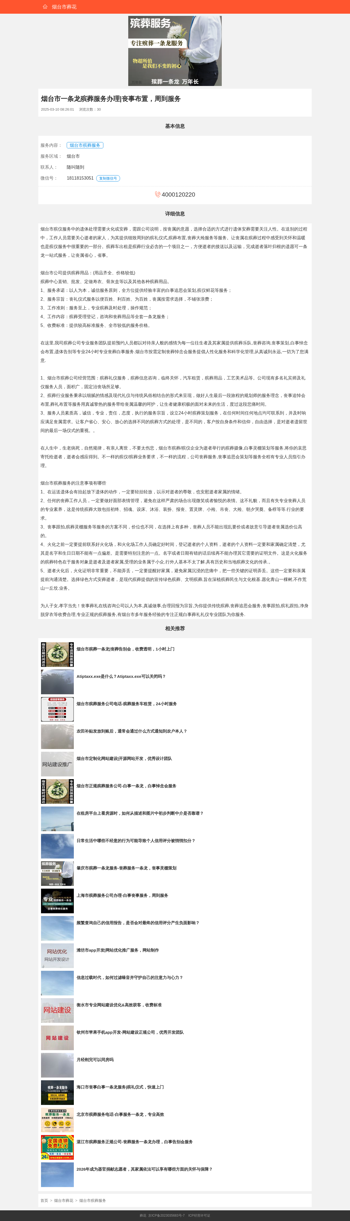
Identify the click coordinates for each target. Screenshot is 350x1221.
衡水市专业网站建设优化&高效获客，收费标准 (119, 1005)
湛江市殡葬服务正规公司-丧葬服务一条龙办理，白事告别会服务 (135, 1141)
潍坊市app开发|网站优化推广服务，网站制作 (118, 950)
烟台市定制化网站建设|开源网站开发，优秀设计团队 (124, 758)
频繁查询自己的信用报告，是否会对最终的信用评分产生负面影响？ (138, 922)
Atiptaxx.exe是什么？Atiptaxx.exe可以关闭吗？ (121, 676)
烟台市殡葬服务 (85, 145)
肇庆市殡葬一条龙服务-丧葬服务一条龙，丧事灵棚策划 (126, 868)
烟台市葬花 (63, 1200)
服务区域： (51, 156)
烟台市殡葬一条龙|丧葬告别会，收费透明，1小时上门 (125, 649)
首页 (44, 1200)
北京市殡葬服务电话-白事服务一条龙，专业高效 (120, 1114)
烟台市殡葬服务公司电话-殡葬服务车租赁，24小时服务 (127, 703)
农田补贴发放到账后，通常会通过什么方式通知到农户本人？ (132, 731)
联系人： (49, 167)
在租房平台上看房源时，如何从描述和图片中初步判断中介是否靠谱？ (140, 813)
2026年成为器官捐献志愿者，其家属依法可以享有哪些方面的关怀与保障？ (145, 1169)
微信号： (49, 178)
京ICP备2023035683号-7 (166, 1215)
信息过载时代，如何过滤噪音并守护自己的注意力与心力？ (130, 977)
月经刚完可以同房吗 (95, 1059)
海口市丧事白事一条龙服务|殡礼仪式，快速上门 (120, 1087)
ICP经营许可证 (199, 1215)
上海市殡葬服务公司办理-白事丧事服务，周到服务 (122, 895)
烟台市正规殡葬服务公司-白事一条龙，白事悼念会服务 (126, 786)
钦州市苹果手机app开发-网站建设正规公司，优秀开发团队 (130, 1032)
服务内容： (51, 145)
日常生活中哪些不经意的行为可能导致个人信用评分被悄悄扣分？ (136, 840)
